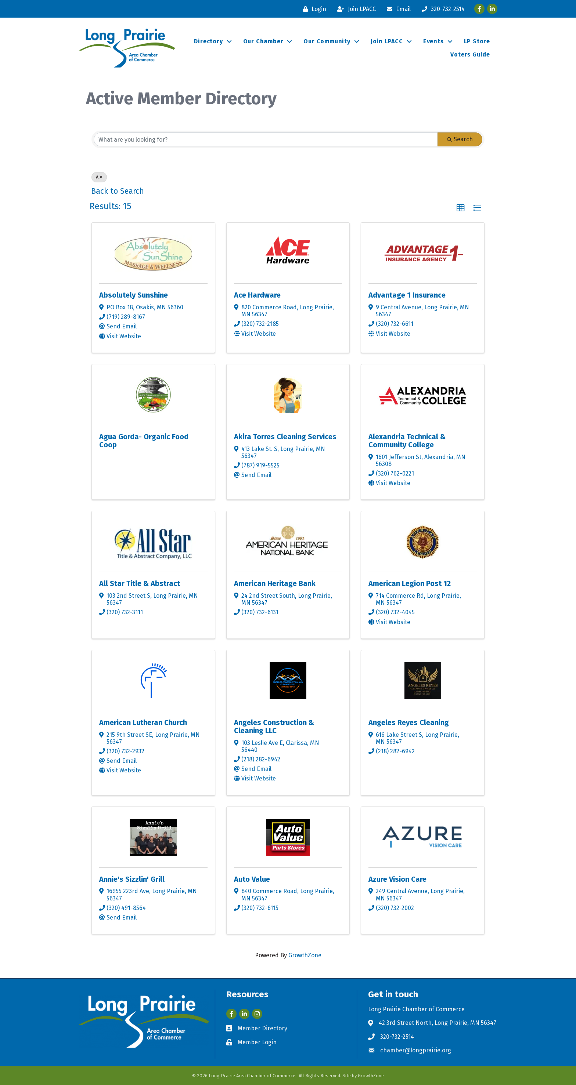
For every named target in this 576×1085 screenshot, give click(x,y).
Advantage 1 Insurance (407, 295)
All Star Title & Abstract (139, 583)
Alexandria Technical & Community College (407, 440)
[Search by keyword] (266, 139)
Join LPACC (387, 41)
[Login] (312, 9)
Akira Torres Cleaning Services (285, 436)
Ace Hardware (257, 295)
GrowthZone (304, 955)
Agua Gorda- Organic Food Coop (143, 440)
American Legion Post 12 (409, 583)
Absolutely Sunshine (133, 295)
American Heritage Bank (275, 583)
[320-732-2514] (441, 9)
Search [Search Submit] (460, 139)
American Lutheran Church (143, 722)
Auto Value (252, 879)
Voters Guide (470, 54)
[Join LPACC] (355, 9)
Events (433, 41)
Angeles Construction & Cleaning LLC (274, 726)
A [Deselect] (99, 177)
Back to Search (117, 191)
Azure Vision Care (397, 879)
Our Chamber (263, 41)
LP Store (477, 41)
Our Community (326, 41)
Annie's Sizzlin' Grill (132, 879)
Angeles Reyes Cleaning (408, 722)
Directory (208, 41)
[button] (460, 208)
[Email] (397, 9)
